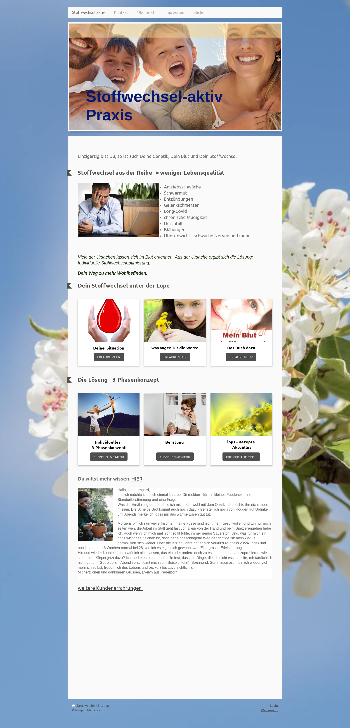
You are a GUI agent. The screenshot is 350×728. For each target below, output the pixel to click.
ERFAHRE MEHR (108, 357)
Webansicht (269, 710)
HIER (136, 478)
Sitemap (104, 705)
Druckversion (84, 705)
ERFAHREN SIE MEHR (109, 456)
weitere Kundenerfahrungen (110, 588)
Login (274, 705)
